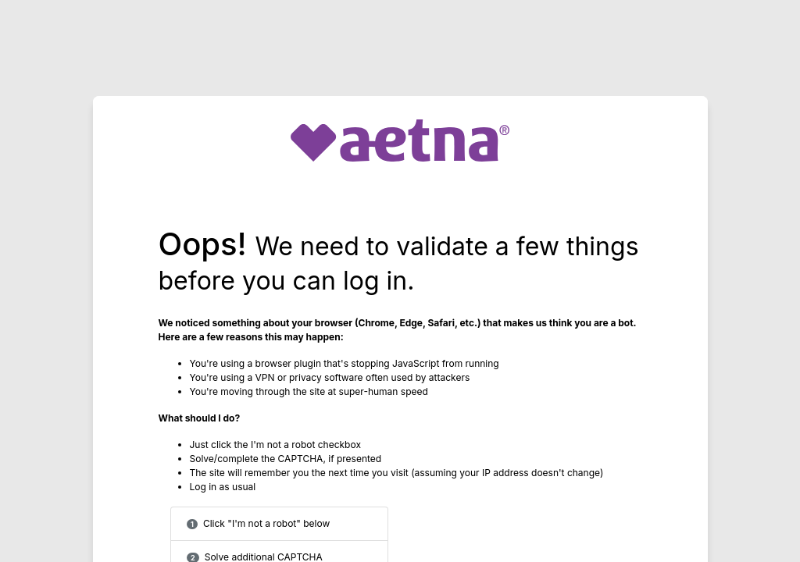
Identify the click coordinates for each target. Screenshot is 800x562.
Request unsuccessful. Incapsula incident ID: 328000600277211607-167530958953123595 (400, 281)
